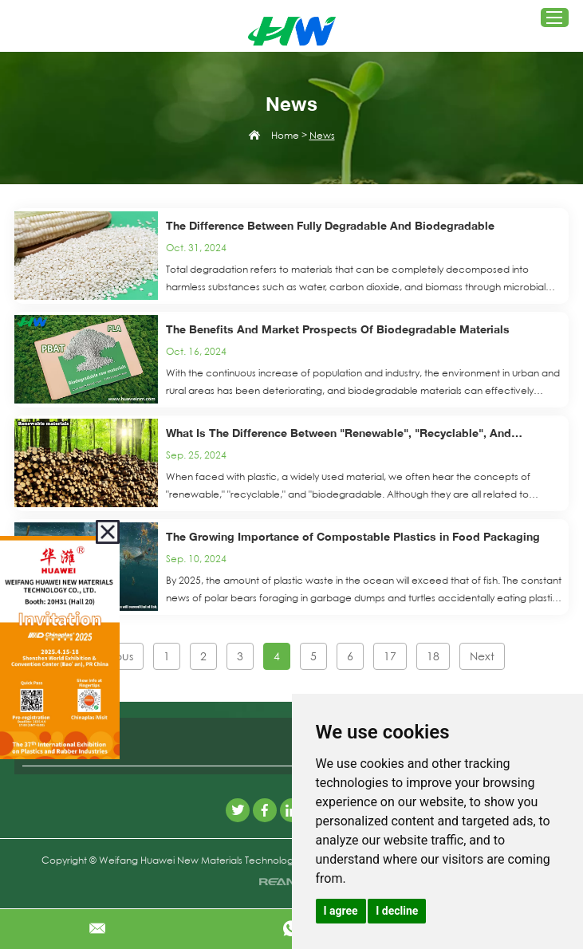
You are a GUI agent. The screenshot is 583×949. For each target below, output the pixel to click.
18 (433, 656)
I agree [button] (341, 910)
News (322, 135)
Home (285, 135)
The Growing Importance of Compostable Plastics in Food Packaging (353, 536)
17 (390, 656)
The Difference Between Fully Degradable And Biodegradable (330, 225)
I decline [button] (397, 910)
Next (482, 656)
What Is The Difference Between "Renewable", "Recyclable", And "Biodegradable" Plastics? (338, 434)
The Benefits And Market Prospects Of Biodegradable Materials (338, 329)
